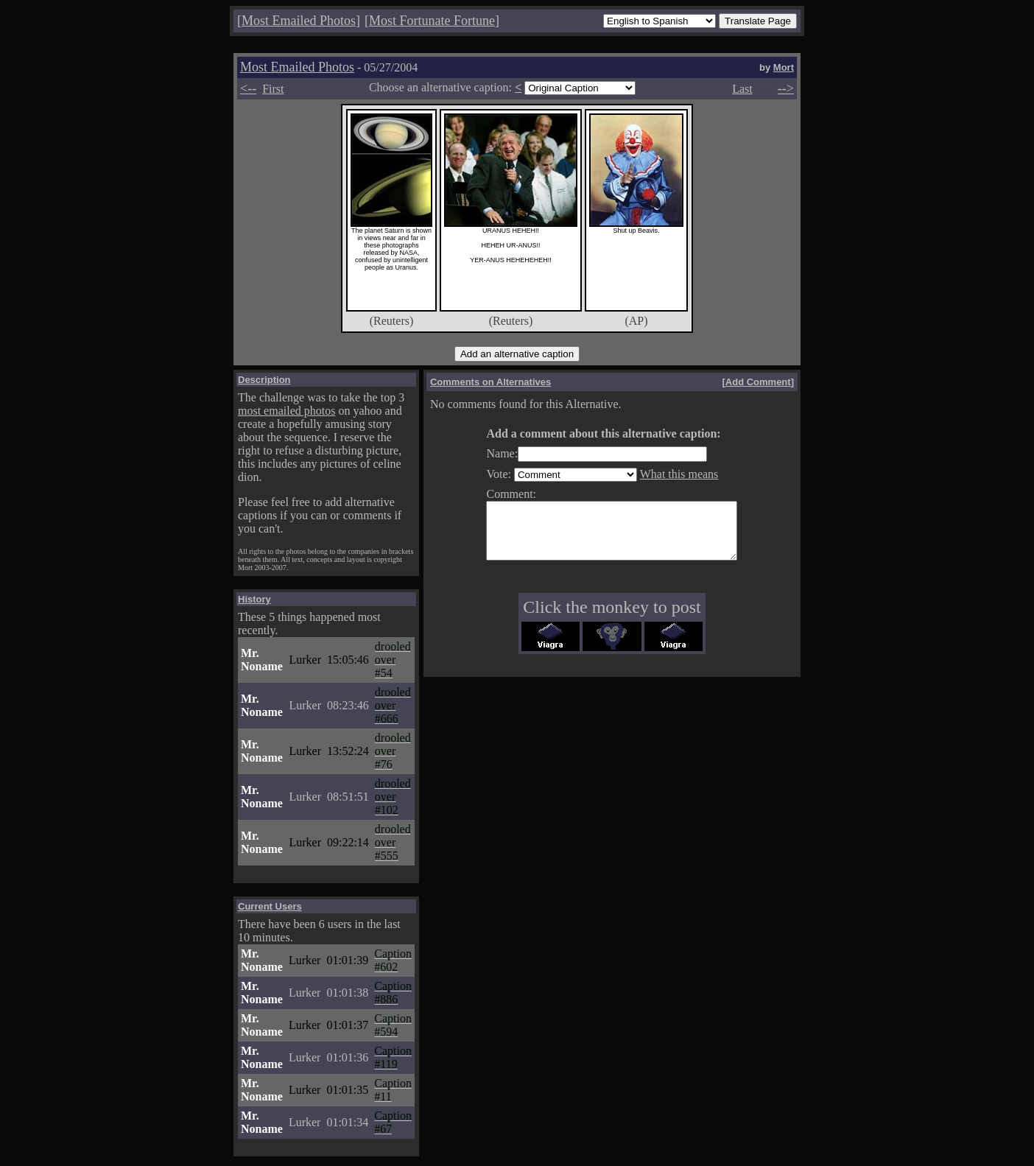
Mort (783, 67)
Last (742, 88)
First (273, 88)
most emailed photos (286, 410)
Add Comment (758, 381)
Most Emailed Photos (299, 20)
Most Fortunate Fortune (432, 20)
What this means (664, 474)
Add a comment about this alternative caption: (588, 433)
